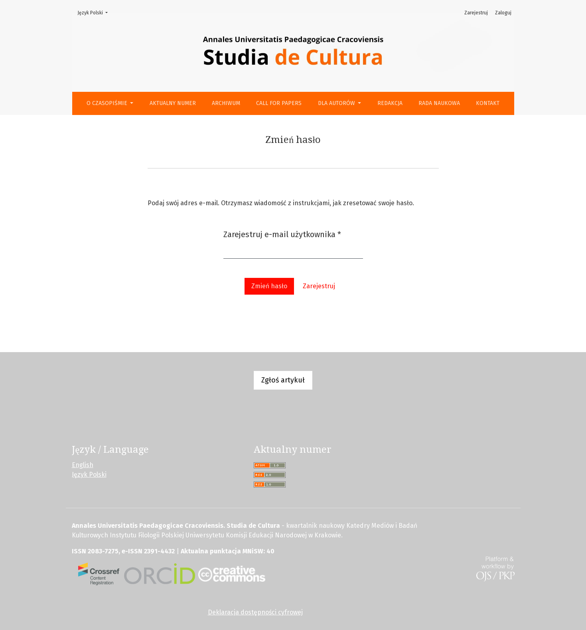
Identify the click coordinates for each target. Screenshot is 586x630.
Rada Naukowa (439, 103)
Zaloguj (503, 13)
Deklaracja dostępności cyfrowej (255, 612)
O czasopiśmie (108, 103)
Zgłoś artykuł (283, 380)
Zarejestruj (476, 13)
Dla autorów (337, 103)
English (82, 465)
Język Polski (95, 12)
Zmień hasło (269, 286)
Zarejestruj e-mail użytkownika (282, 233)
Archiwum (226, 103)
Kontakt (487, 103)
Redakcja (390, 103)
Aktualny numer (173, 103)
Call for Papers (279, 103)
